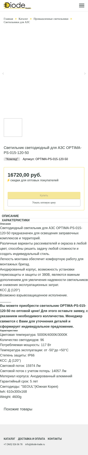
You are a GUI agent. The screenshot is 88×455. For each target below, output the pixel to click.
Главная (8, 18)
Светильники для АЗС (17, 22)
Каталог (23, 18)
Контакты (55, 438)
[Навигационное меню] (81, 5)
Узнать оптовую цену (44, 202)
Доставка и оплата (31, 438)
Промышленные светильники (51, 18)
